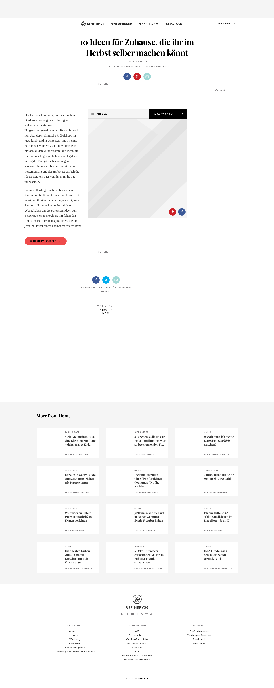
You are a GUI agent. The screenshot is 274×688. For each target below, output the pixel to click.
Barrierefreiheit (137, 653)
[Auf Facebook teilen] (127, 76)
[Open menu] (37, 22)
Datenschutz (137, 645)
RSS (137, 661)
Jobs (75, 645)
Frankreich (199, 649)
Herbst (105, 301)
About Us (75, 641)
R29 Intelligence (75, 657)
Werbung (74, 649)
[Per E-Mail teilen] (147, 76)
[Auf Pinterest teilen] (137, 76)
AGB (137, 641)
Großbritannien (199, 641)
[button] (219, 27)
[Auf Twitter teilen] (106, 289)
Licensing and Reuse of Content (75, 661)
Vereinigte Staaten (199, 645)
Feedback (75, 653)
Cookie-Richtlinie (137, 649)
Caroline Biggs (137, 62)
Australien (199, 653)
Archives (137, 657)
